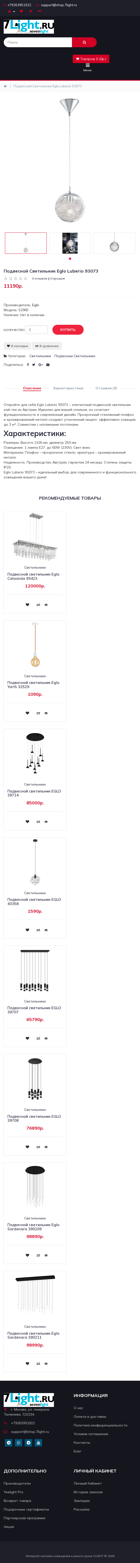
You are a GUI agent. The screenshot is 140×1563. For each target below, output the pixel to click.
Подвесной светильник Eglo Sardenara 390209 (33, 1226)
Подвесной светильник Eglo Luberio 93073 (48, 86)
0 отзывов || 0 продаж (48, 278)
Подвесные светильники (74, 356)
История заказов (88, 1492)
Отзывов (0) (106, 388)
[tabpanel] (26, 243)
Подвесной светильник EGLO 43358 (34, 901)
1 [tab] (70, 258)
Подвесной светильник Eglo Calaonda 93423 (33, 576)
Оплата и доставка (90, 1416)
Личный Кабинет (88, 1483)
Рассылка (82, 1509)
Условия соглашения (91, 1434)
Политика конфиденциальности (100, 1425)
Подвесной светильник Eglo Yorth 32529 (33, 684)
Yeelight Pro (13, 1492)
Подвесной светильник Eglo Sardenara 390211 (33, 1335)
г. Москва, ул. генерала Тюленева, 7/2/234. (26, 1412)
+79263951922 (17, 5)
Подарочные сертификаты (26, 1509)
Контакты (82, 1442)
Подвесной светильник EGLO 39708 (34, 1118)
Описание (32, 388)
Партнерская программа (24, 1518)
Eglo (35, 305)
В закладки (17, 346)
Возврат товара (17, 1500)
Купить (64, 330)
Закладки (82, 1500)
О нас (78, 1408)
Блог (77, 1451)
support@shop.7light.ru (56, 5)
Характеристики (68, 388)
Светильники (40, 356)
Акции (9, 1526)
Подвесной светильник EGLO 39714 (34, 793)
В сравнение (47, 346)
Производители (17, 1483)
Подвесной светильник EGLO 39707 (34, 1009)
